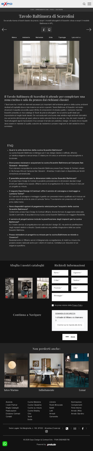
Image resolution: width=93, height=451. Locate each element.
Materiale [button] (39, 37)
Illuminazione (76, 402)
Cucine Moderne (34, 402)
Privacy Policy (77, 305)
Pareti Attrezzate (56, 405)
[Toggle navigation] (89, 4)
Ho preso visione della (68, 305)
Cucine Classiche (34, 405)
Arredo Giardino (77, 414)
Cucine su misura (35, 408)
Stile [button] (51, 37)
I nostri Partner (11, 405)
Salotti (51, 408)
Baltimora (59, 9)
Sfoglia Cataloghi (12, 408)
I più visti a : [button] (76, 37)
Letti (51, 411)
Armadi (52, 414)
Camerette (53, 417)
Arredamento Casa (42, 9)
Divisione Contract (13, 414)
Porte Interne (76, 408)
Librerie (52, 402)
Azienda (9, 402)
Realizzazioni (11, 411)
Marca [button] (14, 37)
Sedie (30, 419)
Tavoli (52, 9)
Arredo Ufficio (76, 411)
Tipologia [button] (62, 37)
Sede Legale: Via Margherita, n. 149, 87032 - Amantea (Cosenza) (34, 428)
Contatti (9, 417)
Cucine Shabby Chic (34, 412)
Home (32, 9)
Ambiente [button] (26, 37)
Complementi (76, 405)
